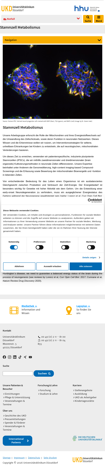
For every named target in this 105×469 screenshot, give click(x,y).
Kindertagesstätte (84, 400)
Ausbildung (81, 393)
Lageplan (81, 306)
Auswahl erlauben (52, 266)
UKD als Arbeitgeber (86, 396)
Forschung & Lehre (47, 384)
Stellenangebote (83, 389)
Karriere (77, 384)
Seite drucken (50, 457)
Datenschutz (34, 457)
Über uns (7, 409)
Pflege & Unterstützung (17, 396)
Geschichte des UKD (15, 414)
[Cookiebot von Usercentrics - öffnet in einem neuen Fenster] (90, 201)
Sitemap (7, 457)
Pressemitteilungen (15, 418)
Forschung (45, 389)
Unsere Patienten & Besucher (13, 386)
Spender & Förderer (15, 421)
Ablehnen (19, 266)
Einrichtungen (12, 393)
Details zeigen (89, 257)
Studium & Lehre (49, 393)
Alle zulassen (85, 266)
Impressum (19, 457)
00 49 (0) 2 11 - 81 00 (53, 336)
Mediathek (28, 306)
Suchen (42, 372)
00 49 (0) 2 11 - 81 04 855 (51, 342)
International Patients (16, 440)
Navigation (11, 40)
